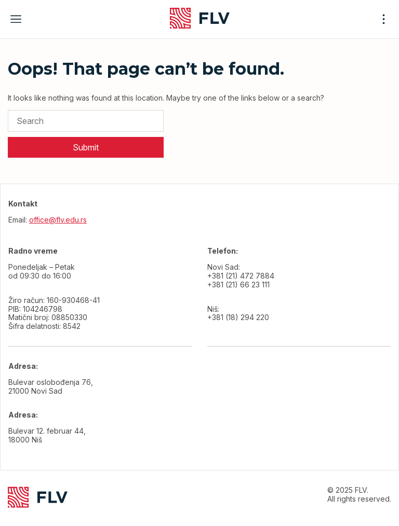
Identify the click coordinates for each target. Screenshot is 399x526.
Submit (86, 147)
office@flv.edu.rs (58, 219)
